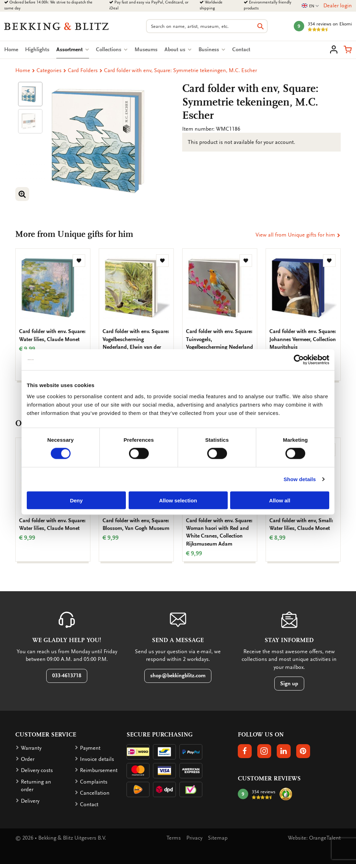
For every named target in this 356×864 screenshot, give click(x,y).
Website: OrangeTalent (314, 838)
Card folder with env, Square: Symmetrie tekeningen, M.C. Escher (180, 70)
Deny (76, 500)
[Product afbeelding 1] (30, 94)
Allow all (279, 500)
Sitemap (218, 838)
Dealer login (337, 5)
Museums (146, 49)
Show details (300, 479)
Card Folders (83, 70)
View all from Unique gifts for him (298, 235)
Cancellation (95, 793)
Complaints (93, 782)
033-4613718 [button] (66, 675)
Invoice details (97, 759)
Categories (49, 70)
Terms (174, 838)
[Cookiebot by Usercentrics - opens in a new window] (298, 360)
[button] (347, 49)
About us (178, 49)
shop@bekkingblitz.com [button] (177, 675)
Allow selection (178, 500)
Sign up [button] (289, 683)
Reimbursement (99, 770)
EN (310, 6)
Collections (112, 49)
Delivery (30, 801)
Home (11, 49)
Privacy (194, 838)
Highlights (37, 49)
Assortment (72, 49)
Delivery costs (37, 770)
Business (212, 49)
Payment (90, 748)
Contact (241, 49)
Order (27, 759)
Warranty (31, 748)
